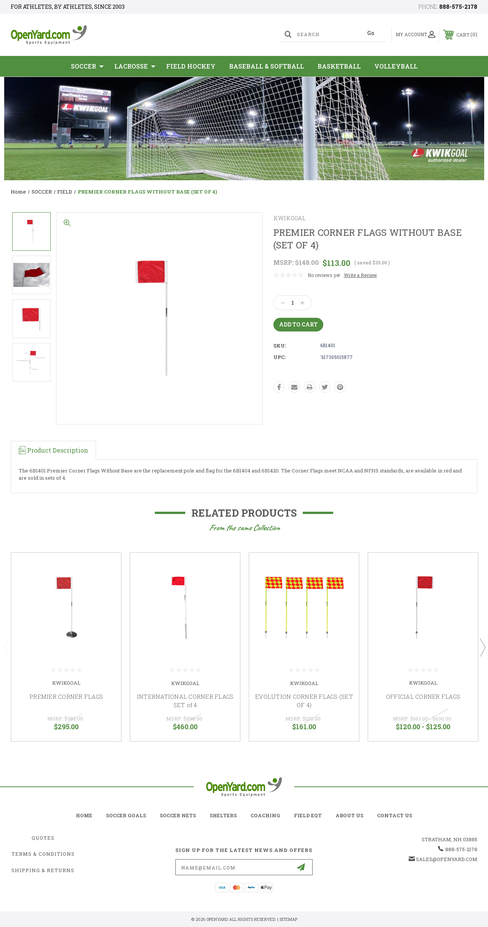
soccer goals (126, 815)
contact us (394, 815)
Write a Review (360, 275)
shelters (223, 815)
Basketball (339, 66)
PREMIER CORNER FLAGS (66, 696)
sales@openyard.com (446, 859)
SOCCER (87, 66)
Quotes (43, 837)
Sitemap (288, 919)
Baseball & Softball (266, 66)
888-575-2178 (458, 6)
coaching (265, 815)
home (84, 815)
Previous (6, 646)
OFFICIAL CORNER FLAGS (423, 696)
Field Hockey (190, 66)
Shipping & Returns (42, 870)
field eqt (308, 815)
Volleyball (395, 66)
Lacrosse (135, 66)
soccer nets (178, 815)
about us (349, 815)
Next (482, 646)
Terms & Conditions (43, 853)
